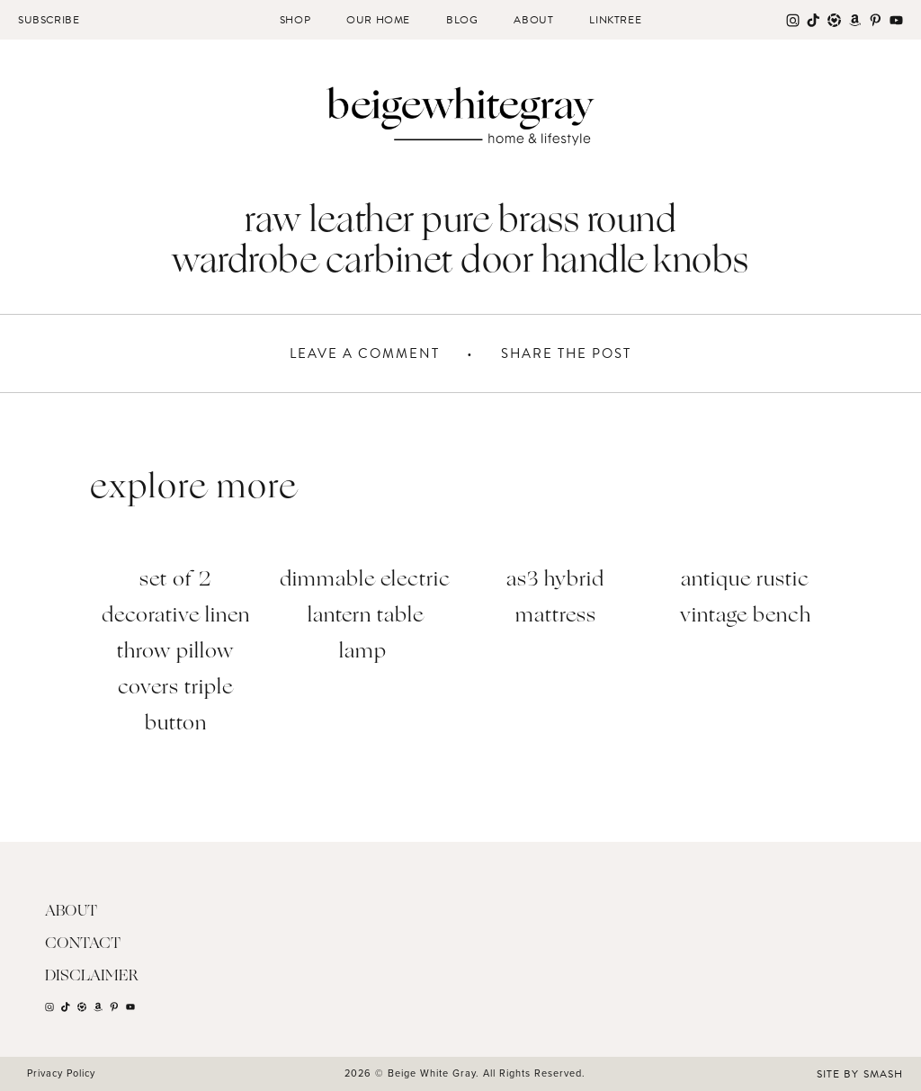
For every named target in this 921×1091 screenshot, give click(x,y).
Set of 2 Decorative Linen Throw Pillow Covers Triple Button (176, 652)
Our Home (378, 20)
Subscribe (48, 20)
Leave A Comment (365, 353)
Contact (83, 943)
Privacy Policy (61, 1073)
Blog (462, 20)
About (533, 20)
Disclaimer (92, 976)
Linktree (615, 20)
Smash (883, 1074)
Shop (295, 20)
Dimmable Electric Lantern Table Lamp (365, 616)
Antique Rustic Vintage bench (745, 598)
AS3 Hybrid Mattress (555, 598)
